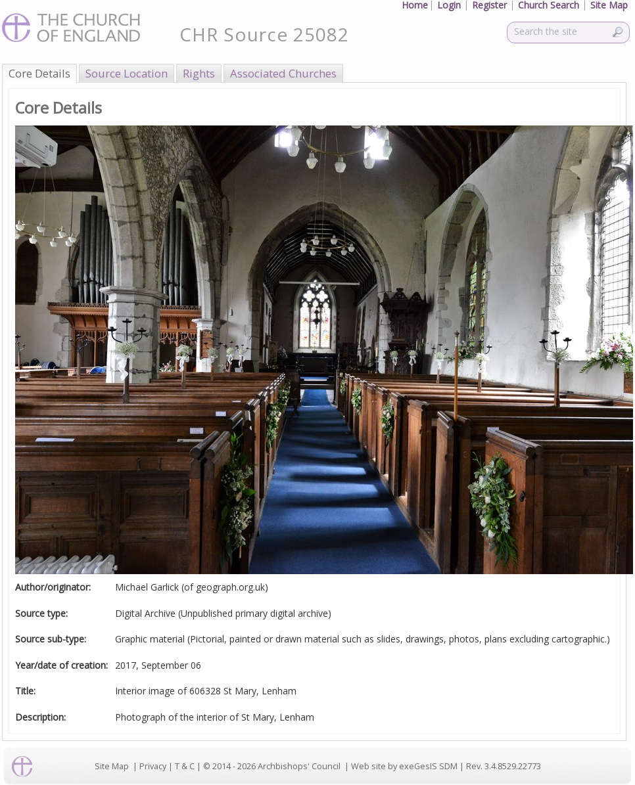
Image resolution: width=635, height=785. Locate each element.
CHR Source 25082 (264, 34)
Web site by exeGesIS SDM (404, 766)
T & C (185, 766)
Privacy (152, 766)
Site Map (112, 766)
